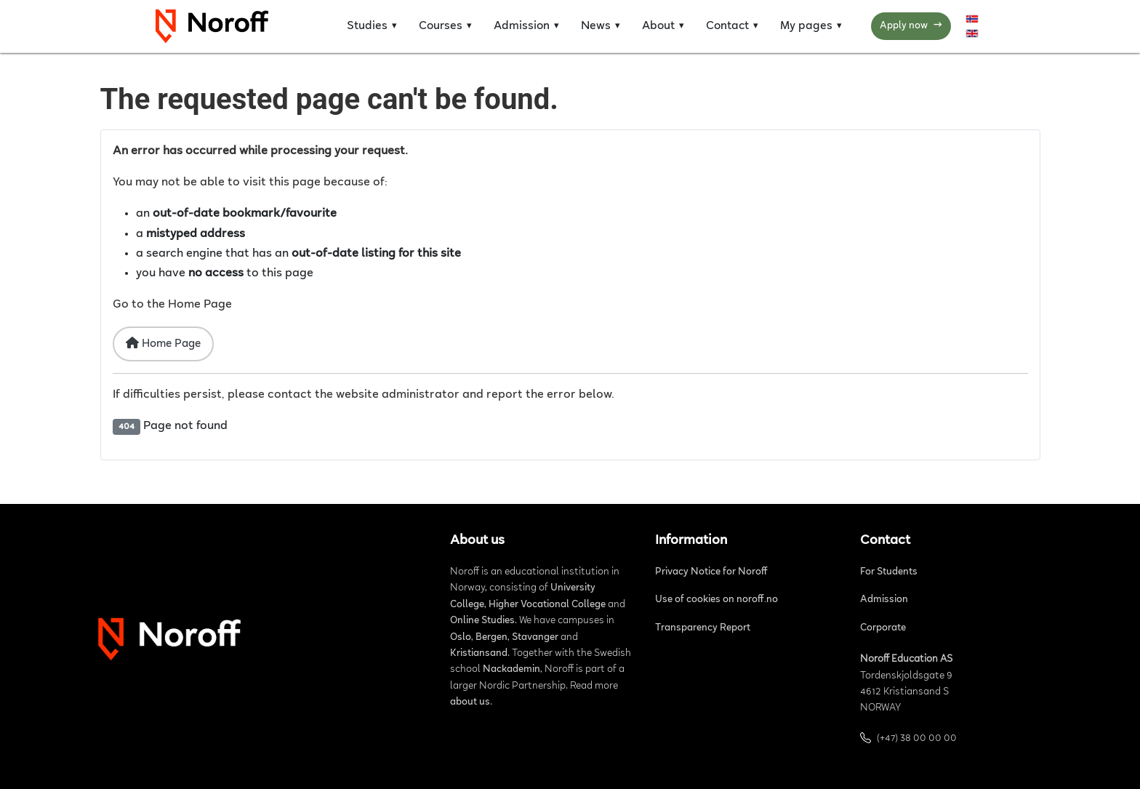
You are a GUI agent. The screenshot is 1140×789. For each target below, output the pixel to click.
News (596, 26)
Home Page (163, 343)
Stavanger (535, 638)
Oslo (460, 638)
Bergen (491, 638)
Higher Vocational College (547, 605)
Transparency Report (702, 628)
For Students (889, 572)
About (658, 26)
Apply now (911, 26)
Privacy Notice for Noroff (711, 572)
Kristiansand (478, 654)
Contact (727, 26)
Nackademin (511, 670)
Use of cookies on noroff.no (716, 600)
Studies (367, 26)
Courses (440, 26)
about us (470, 702)
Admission (522, 26)
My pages (806, 26)
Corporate (883, 628)
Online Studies (482, 621)
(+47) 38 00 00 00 (917, 739)
